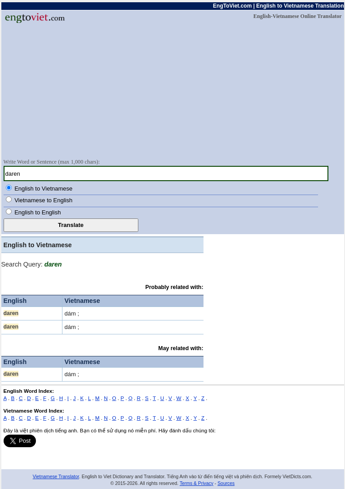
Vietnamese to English (43, 200)
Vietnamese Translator (56, 476)
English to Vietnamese (43, 188)
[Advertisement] (173, 90)
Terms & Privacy (196, 483)
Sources (225, 483)
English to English (37, 212)
